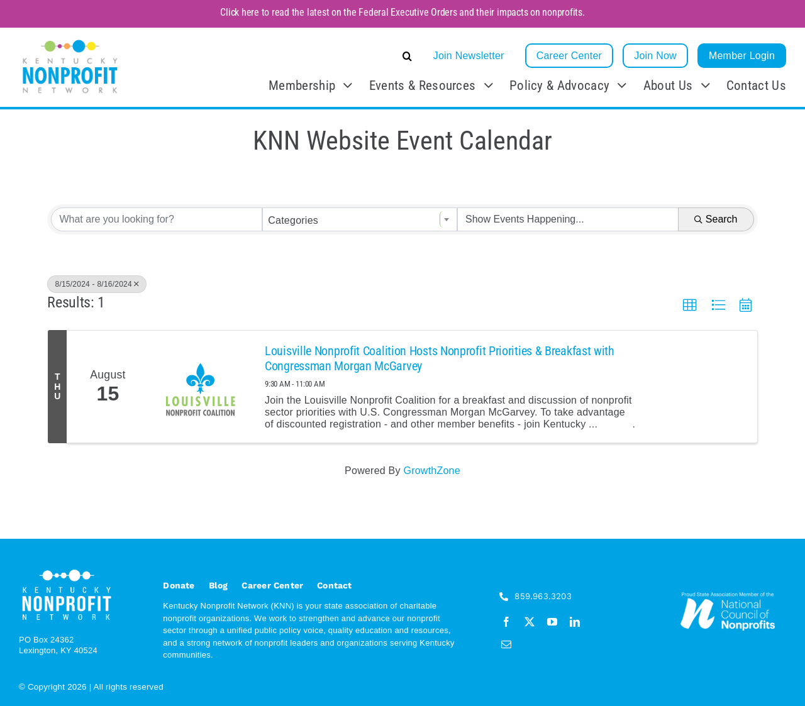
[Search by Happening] (568, 219)
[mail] (506, 644)
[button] (313, 56)
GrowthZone (431, 470)
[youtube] (552, 622)
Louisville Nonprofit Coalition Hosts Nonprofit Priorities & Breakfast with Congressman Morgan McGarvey (439, 358)
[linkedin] (575, 622)
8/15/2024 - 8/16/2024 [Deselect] (97, 284)
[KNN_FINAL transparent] (70, 41)
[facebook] (506, 622)
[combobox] (359, 219)
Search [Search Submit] (716, 219)
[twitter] (530, 622)
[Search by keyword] (156, 219)
